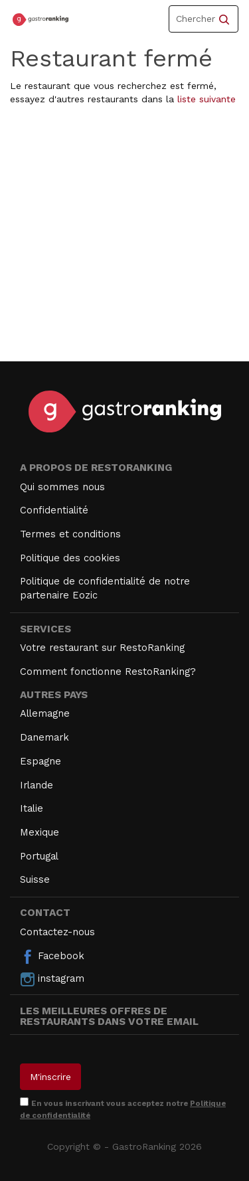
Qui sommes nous (62, 487)
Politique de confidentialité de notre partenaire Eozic (105, 588)
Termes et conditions (70, 534)
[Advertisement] (124, 236)
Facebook (52, 956)
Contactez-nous (57, 932)
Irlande (36, 785)
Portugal (39, 856)
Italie (31, 808)
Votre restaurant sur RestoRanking (102, 648)
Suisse (35, 879)
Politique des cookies (70, 558)
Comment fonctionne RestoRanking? (108, 672)
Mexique (39, 832)
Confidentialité (54, 510)
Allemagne (45, 713)
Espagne (40, 761)
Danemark (44, 737)
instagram (52, 979)
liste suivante (206, 99)
